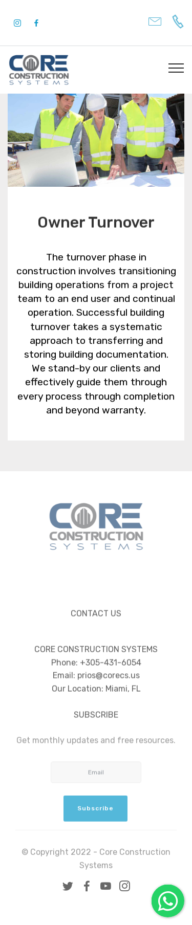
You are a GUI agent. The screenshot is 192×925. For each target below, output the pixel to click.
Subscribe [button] (95, 813)
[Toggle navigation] (176, 67)
